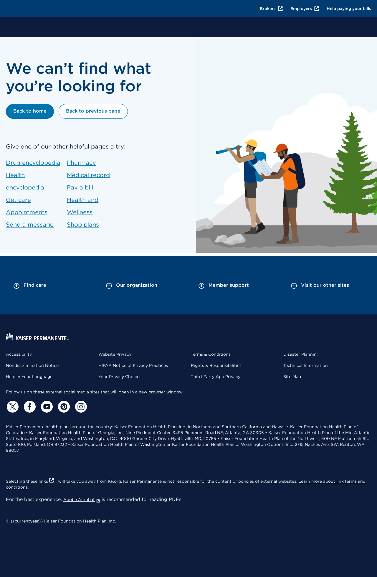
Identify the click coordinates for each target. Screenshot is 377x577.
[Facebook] (29, 407)
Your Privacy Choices (119, 376)
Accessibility (19, 354)
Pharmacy (81, 162)
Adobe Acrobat (81, 499)
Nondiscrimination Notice (32, 365)
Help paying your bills (349, 8)
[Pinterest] (63, 407)
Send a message (30, 224)
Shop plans (83, 224)
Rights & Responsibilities (216, 365)
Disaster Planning (301, 354)
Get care (18, 199)
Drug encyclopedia (33, 162)
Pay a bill (80, 187)
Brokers (271, 8)
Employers (305, 8)
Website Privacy (114, 354)
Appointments (26, 212)
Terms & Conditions (211, 354)
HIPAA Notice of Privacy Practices (133, 365)
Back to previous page (93, 111)
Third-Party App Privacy (215, 376)
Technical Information (305, 365)
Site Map (292, 376)
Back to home (30, 111)
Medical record (88, 175)
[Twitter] (12, 407)
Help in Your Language (29, 376)
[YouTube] (46, 407)
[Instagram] (80, 407)
